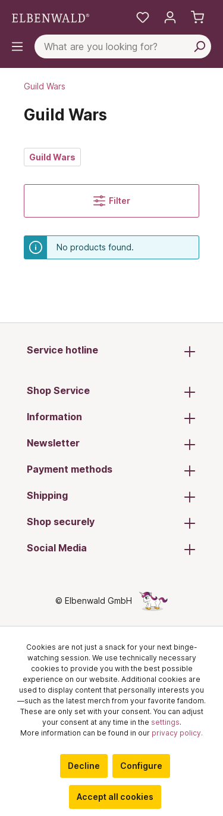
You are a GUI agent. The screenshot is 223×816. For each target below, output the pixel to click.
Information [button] (111, 417)
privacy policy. (177, 732)
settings (165, 722)
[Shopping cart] (197, 17)
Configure (141, 766)
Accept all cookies (115, 797)
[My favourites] (142, 17)
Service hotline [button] (111, 351)
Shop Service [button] (111, 391)
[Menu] (17, 46)
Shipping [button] (111, 496)
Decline (84, 766)
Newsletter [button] (111, 444)
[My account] (170, 17)
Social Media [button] (111, 549)
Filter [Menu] (111, 201)
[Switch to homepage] (50, 18)
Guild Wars (52, 157)
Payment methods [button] (111, 470)
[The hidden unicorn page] (153, 600)
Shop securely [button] (111, 522)
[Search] (199, 46)
